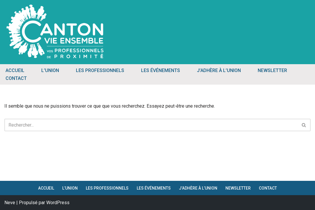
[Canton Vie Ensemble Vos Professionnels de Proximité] (55, 31)
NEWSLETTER (272, 70)
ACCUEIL (15, 70)
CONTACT (16, 78)
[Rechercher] (151, 125)
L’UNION (50, 70)
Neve (9, 202)
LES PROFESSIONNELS (100, 70)
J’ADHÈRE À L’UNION (219, 70)
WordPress (58, 202)
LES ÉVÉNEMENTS (160, 70)
